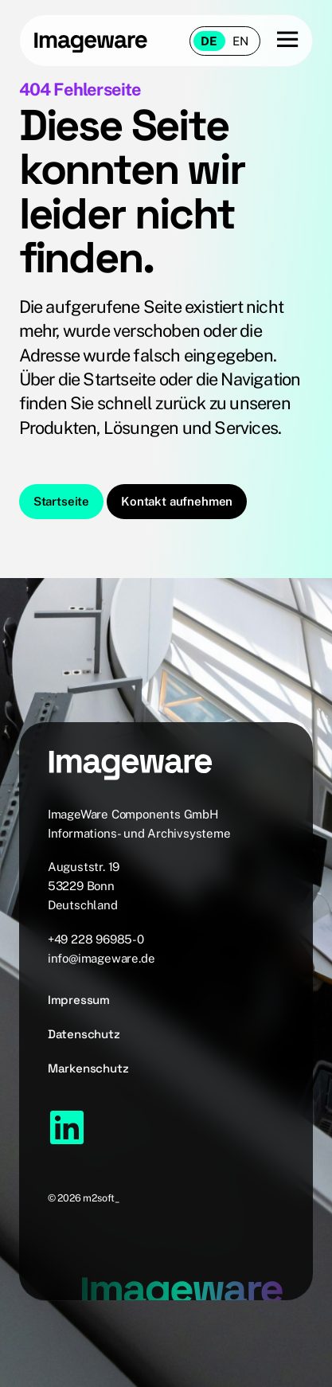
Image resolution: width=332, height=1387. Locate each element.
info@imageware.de (101, 958)
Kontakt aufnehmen (176, 501)
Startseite (61, 501)
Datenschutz (84, 1033)
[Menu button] (279, 40)
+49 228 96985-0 (96, 939)
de (209, 41)
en (240, 41)
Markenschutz (88, 1068)
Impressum (79, 999)
